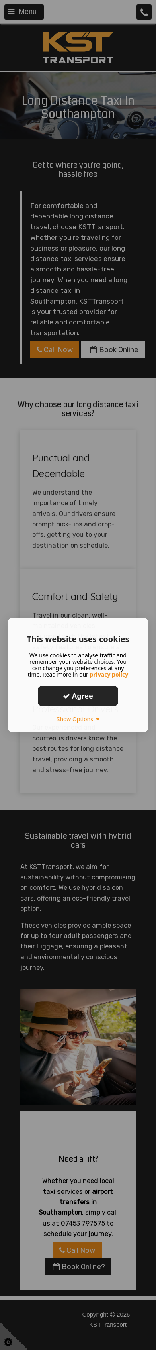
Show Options (78, 719)
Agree (78, 696)
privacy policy (109, 674)
